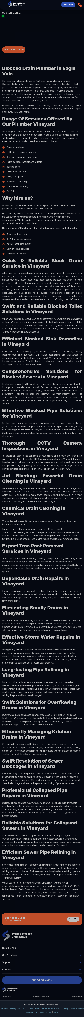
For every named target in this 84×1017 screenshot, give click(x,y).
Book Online (68, 4)
